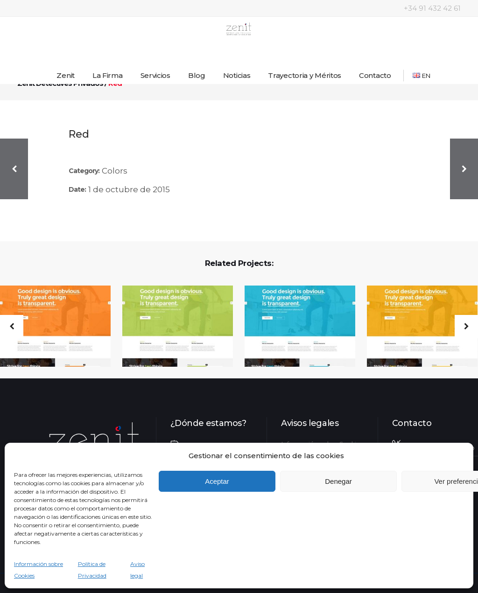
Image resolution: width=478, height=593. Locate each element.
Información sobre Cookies (38, 569)
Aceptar (217, 481)
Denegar (338, 481)
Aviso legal (137, 569)
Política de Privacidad (92, 569)
